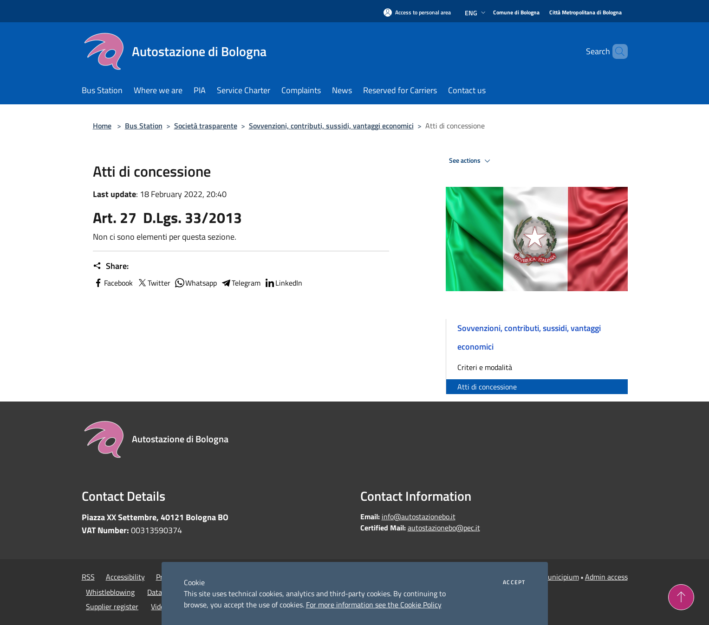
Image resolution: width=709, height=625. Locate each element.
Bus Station (144, 125)
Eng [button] (476, 13)
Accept (514, 582)
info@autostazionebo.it (418, 516)
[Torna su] (681, 597)
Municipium (560, 576)
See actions (471, 160)
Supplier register (112, 606)
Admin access (606, 576)
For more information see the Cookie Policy (374, 604)
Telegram (240, 282)
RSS (88, 576)
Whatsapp (195, 282)
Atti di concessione (487, 386)
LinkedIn (283, 282)
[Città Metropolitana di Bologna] (585, 12)
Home (102, 125)
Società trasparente (205, 125)
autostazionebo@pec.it (444, 527)
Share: (111, 266)
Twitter (153, 282)
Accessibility (125, 576)
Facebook (113, 282)
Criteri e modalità (484, 367)
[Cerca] (616, 51)
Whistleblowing (110, 592)
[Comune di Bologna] (516, 12)
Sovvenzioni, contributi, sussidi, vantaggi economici (331, 125)
